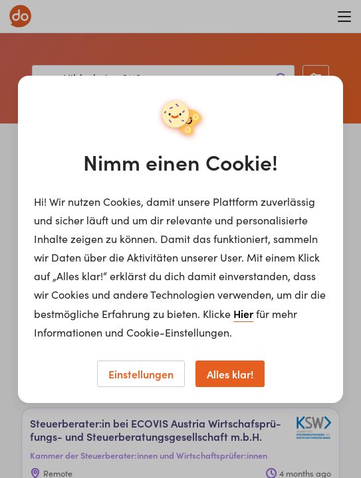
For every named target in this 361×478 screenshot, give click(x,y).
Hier (243, 313)
